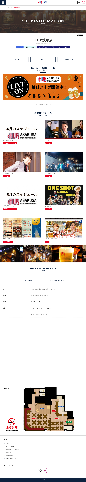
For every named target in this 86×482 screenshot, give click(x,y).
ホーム (4, 8)
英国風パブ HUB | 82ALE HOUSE (43, 2)
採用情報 (8, 452)
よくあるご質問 (10, 447)
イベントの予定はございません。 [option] (43, 104)
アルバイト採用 (69, 59)
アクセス (42, 59)
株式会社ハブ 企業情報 (12, 449)
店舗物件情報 (9, 455)
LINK (8, 444)
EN (79, 2)
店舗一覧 (10, 8)
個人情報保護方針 (11, 458)
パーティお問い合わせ (56, 280)
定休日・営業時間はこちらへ (39, 314)
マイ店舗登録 (15, 59)
